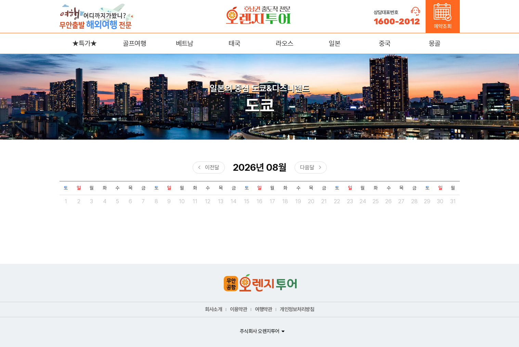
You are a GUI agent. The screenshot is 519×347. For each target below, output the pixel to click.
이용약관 (238, 309)
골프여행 (134, 43)
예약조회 (442, 16)
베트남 (184, 43)
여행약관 (263, 309)
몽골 (434, 43)
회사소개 (213, 309)
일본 (334, 43)
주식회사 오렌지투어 (260, 331)
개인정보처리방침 (297, 309)
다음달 (307, 167)
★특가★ (84, 43)
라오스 (284, 43)
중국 (384, 43)
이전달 (212, 167)
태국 (234, 43)
